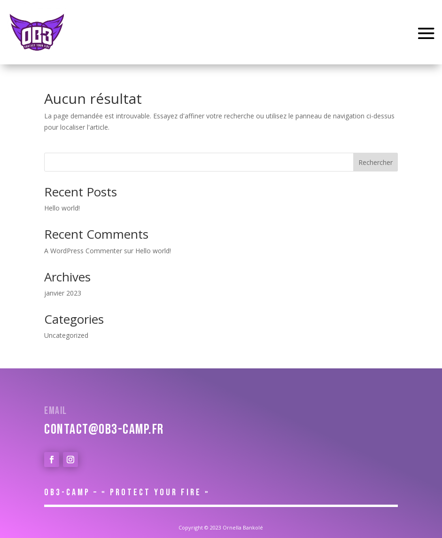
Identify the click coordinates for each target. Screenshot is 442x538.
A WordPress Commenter (83, 250)
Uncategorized (66, 335)
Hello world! (62, 207)
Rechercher (375, 162)
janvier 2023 (62, 292)
